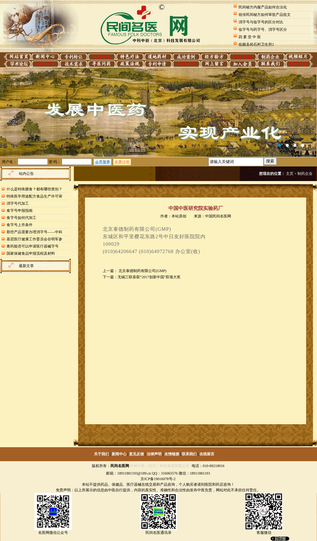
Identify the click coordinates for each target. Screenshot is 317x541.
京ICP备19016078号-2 (158, 479)
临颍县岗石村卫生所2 (256, 44)
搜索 (270, 161)
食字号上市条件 (20, 225)
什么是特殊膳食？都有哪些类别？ (34, 189)
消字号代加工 (18, 203)
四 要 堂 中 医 (250, 37)
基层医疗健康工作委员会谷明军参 (34, 239)
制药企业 (304, 173)
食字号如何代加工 (21, 218)
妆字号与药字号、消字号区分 (263, 29)
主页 (289, 173)
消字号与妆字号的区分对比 (261, 22)
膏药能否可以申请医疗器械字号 (33, 246)
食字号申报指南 (20, 210)
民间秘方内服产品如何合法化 (263, 7)
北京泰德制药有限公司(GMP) (142, 271)
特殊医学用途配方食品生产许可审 (34, 196)
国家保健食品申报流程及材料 (31, 253)
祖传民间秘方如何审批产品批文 (265, 14)
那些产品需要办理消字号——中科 (34, 232)
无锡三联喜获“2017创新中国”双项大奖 (149, 277)
